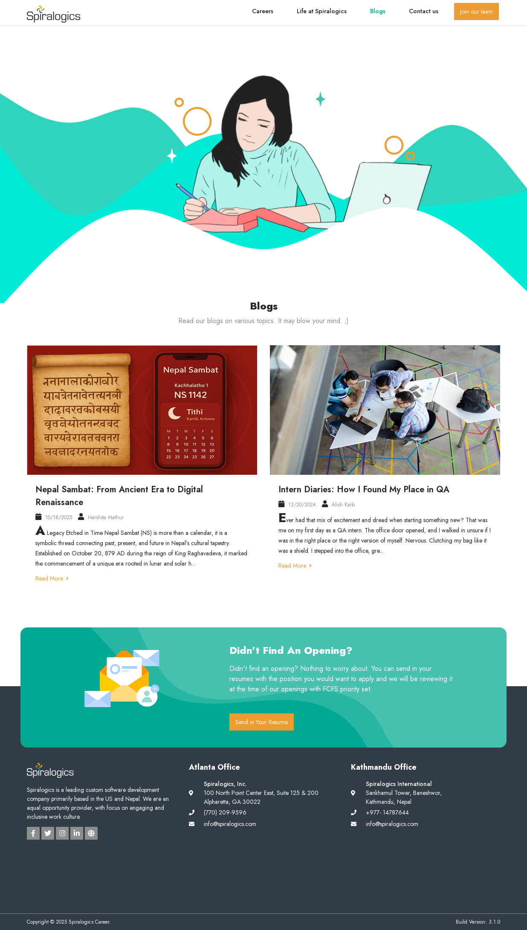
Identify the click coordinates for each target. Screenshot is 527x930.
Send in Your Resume (261, 722)
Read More (52, 578)
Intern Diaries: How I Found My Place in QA (363, 489)
